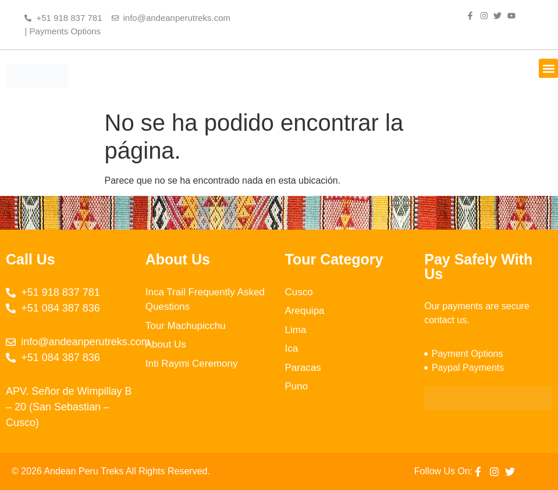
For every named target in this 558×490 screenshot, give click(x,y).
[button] (548, 68)
